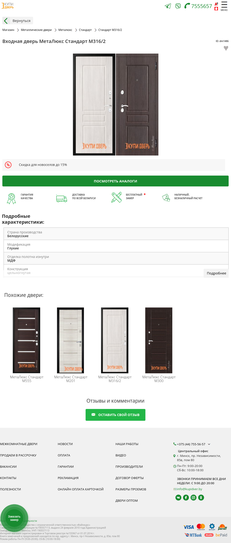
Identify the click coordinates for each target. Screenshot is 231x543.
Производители (129, 466)
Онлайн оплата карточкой (81, 489)
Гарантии (66, 466)
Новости (65, 444)
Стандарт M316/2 (115, 379)
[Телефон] (199, 6)
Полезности (10, 489)
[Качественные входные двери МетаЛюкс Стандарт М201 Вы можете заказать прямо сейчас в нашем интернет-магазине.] (71, 339)
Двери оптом (127, 500)
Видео (121, 455)
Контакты (8, 478)
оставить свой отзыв (115, 415)
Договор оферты (130, 478)
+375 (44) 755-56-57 (194, 444)
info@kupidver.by (189, 489)
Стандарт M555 (27, 379)
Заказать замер (14, 518)
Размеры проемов (131, 489)
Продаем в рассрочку (18, 455)
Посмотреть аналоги (115, 180)
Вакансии (8, 466)
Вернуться (16, 20)
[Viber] (178, 7)
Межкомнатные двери (18, 444)
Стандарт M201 (70, 379)
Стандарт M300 (159, 379)
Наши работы (127, 444)
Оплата (64, 455)
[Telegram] (168, 6)
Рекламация (68, 478)
